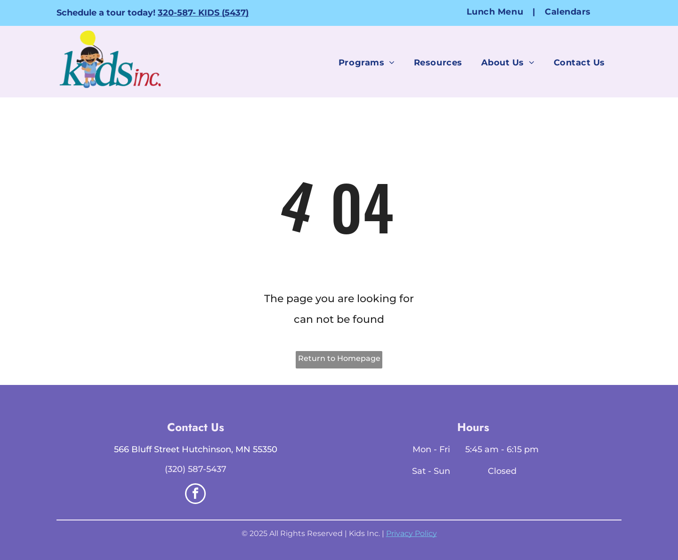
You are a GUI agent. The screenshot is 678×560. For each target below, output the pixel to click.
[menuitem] (496, 11)
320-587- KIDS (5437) (203, 13)
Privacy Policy (411, 533)
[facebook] (195, 494)
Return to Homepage (339, 358)
